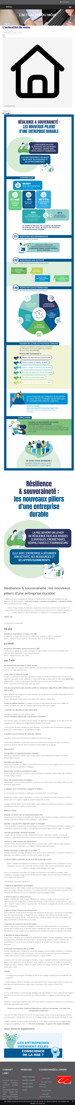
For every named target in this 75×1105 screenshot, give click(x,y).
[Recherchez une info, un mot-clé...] (13, 32)
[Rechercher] (4, 35)
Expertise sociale (27, 1083)
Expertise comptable (28, 1080)
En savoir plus (40, 1103)
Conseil (24, 1090)
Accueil (29, 21)
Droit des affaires (27, 1087)
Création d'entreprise (28, 1077)
